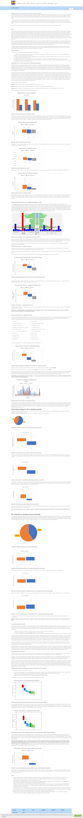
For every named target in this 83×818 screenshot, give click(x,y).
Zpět (71, 8)
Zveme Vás (38, 3)
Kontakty (33, 3)
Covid (55, 3)
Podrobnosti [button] (4, 816)
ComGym (62, 75)
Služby (24, 3)
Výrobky (19, 3)
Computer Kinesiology (48, 46)
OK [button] (77, 815)
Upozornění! (50, 3)
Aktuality (44, 3)
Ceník (28, 3)
